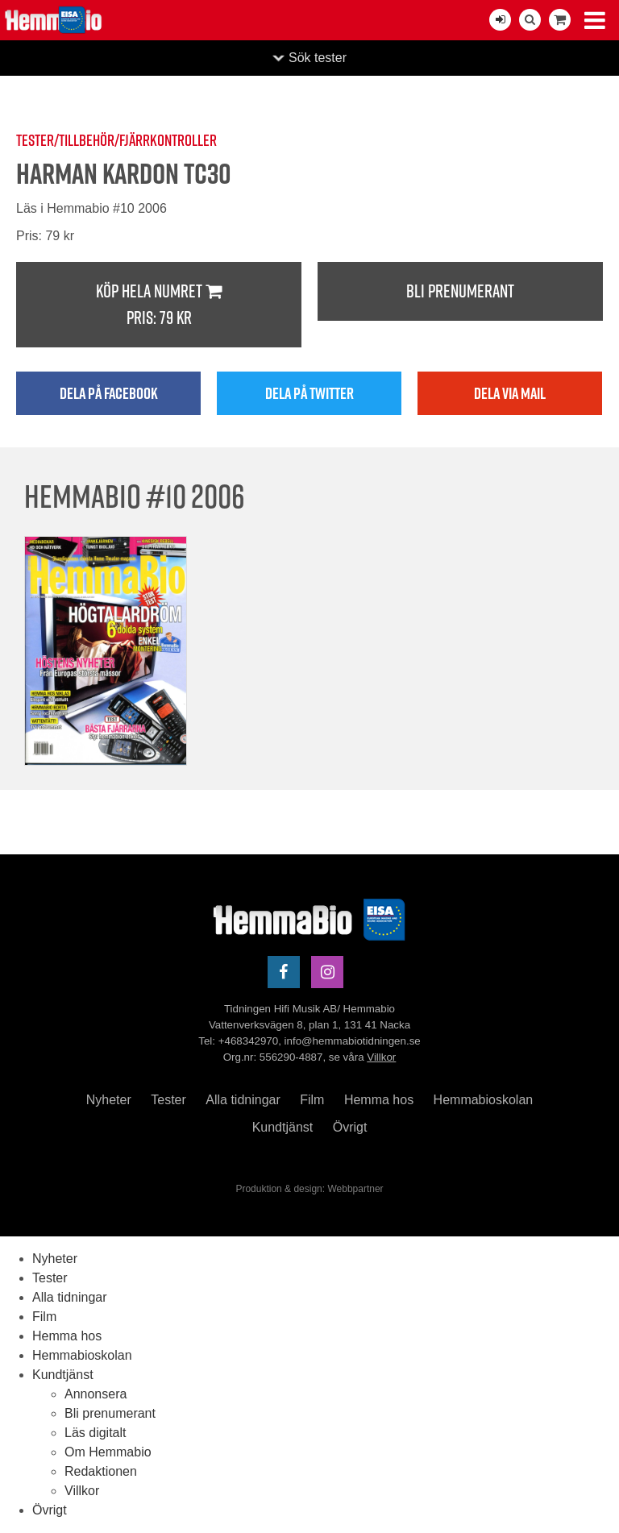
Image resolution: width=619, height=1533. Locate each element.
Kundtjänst (283, 1127)
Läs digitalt (95, 1433)
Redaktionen (100, 1471)
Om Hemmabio (108, 1452)
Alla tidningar (243, 1100)
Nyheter (108, 1100)
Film (312, 1100)
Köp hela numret (158, 305)
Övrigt (350, 1127)
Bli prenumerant (460, 291)
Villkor (381, 1057)
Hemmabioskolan (484, 1100)
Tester (168, 1100)
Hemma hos (378, 1100)
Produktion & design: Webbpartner (309, 1188)
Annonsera (95, 1394)
